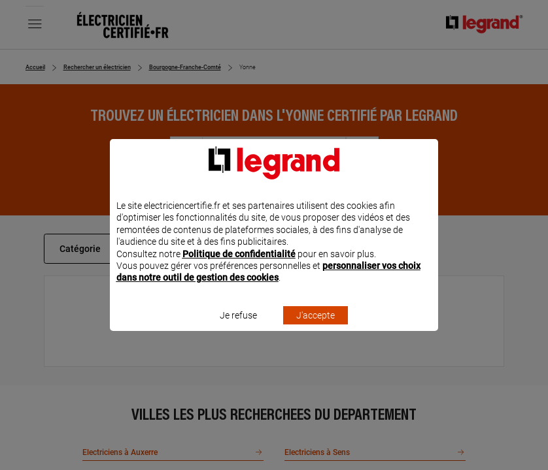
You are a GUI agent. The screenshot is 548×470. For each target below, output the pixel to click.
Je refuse (238, 332)
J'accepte (315, 332)
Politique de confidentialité (239, 271)
